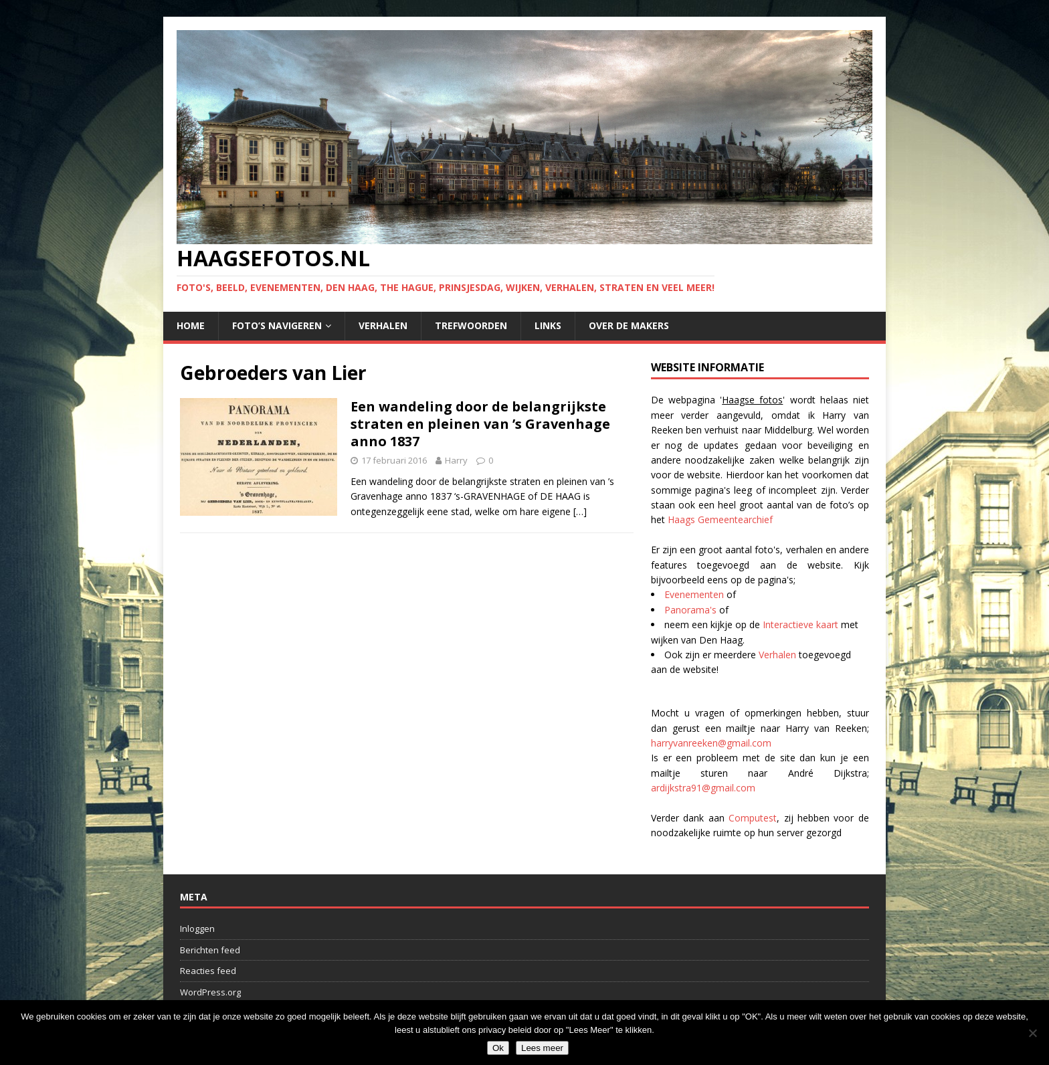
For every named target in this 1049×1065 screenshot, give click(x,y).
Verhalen (383, 325)
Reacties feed (208, 971)
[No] (1032, 1033)
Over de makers (629, 325)
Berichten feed (210, 950)
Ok (498, 1048)
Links (548, 325)
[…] (580, 511)
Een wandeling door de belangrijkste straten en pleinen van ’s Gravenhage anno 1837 (480, 423)
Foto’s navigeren (277, 325)
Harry (456, 460)
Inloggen (197, 929)
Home (191, 325)
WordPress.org (210, 992)
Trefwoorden (471, 325)
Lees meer (542, 1048)
